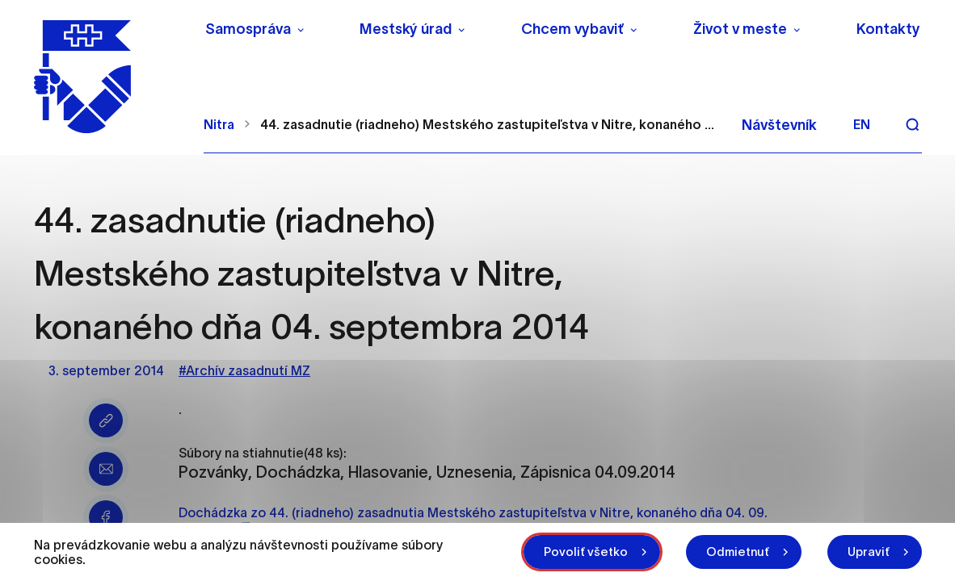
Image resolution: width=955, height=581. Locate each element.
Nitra (219, 124)
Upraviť (869, 551)
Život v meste (740, 29)
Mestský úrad (406, 29)
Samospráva (248, 29)
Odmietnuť (737, 551)
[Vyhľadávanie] (912, 124)
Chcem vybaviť (572, 29)
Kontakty (888, 29)
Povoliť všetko (586, 551)
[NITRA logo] (108, 76)
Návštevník (779, 125)
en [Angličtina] (861, 124)
